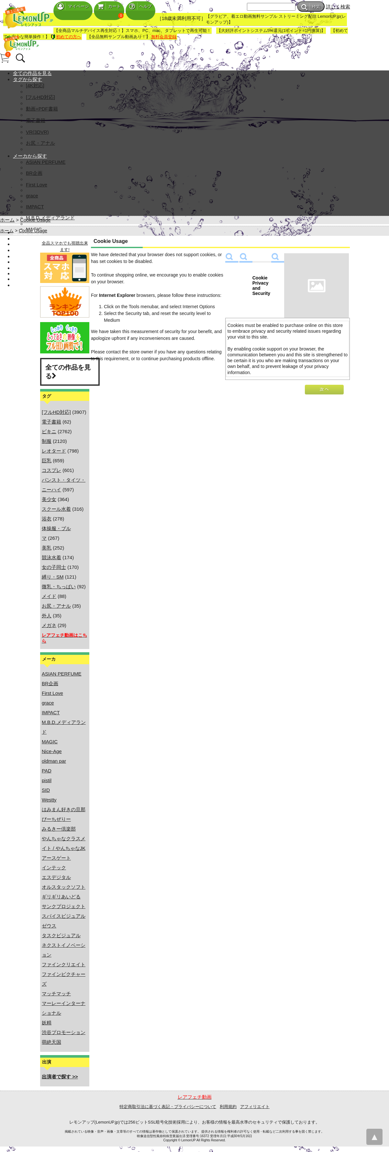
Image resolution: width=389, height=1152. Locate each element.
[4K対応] (35, 85)
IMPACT (35, 206)
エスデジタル (56, 877)
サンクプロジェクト (63, 906)
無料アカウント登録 (35, 262)
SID (46, 790)
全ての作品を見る (32, 73)
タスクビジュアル (61, 935)
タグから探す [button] (27, 79)
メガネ (49, 625)
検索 (310, 7)
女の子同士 (54, 567)
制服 (46, 441)
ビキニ (49, 431)
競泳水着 (51, 557)
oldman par (54, 761)
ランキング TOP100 (35, 244)
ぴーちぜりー (56, 819)
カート (109, 6)
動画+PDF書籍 (42, 108)
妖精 (46, 1022)
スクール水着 (56, 509)
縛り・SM (53, 577)
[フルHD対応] (40, 97)
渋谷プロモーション (63, 1032)
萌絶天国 (51, 1042)
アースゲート (56, 858)
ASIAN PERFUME (46, 162)
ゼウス (49, 925)
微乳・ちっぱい (59, 586)
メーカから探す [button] (30, 156)
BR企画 (34, 173)
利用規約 (228, 1106)
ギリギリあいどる (61, 896)
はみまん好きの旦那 (63, 809)
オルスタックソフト (63, 887)
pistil (46, 780)
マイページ (73, 6)
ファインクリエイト (63, 964)
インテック (54, 867)
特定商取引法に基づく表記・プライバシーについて (167, 1106)
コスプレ (51, 470)
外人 (46, 615)
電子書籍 (35, 120)
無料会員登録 (163, 36)
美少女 (49, 499)
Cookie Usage (35, 220)
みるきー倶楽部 (59, 829)
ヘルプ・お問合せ (32, 279)
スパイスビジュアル (63, 916)
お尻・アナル (40, 143)
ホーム (7, 220)
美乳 (46, 547)
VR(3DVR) (37, 132)
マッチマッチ (56, 993)
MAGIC (50, 741)
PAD (46, 770)
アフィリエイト (255, 1106)
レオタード (54, 451)
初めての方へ (66, 36)
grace (32, 195)
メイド (49, 596)
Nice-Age (52, 751)
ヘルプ (140, 6)
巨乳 (46, 460)
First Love (36, 184)
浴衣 (46, 518)
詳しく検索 (338, 6)
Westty (49, 799)
